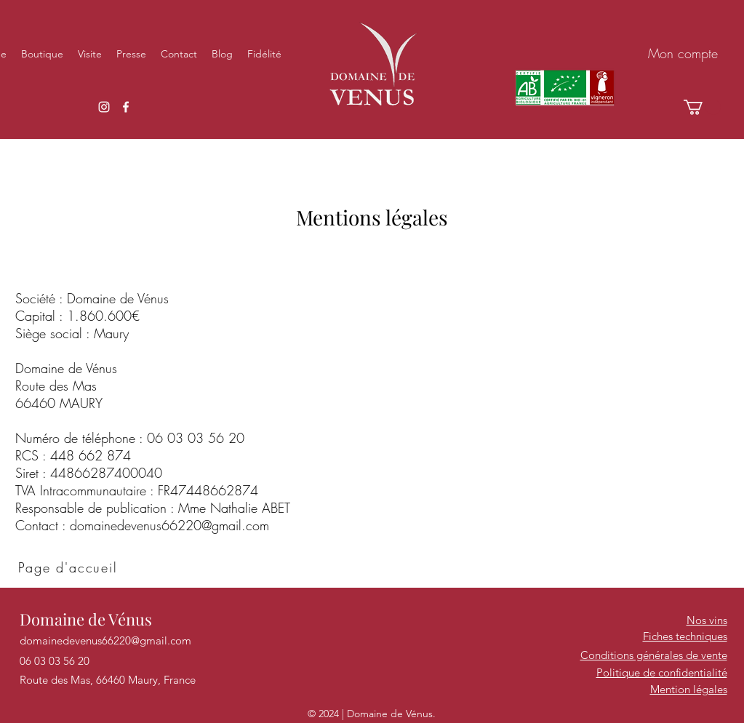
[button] (702, 107)
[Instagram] (104, 107)
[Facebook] (126, 107)
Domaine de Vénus (86, 619)
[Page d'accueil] (69, 567)
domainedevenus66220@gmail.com (169, 525)
